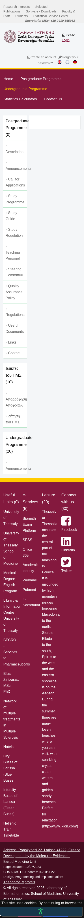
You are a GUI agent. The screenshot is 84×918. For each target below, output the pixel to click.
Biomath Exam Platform (29, 524)
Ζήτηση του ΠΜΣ (13, 419)
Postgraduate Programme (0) (16, 128)
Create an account (41, 57)
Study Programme (15, 199)
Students (21, 16)
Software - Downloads (41, 11)
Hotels (8, 747)
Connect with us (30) (68, 502)
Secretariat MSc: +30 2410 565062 (50, 20)
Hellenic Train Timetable (11, 829)
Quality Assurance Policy (14, 292)
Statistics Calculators (20, 99)
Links (12, 342)
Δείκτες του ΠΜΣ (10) (14, 375)
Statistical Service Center (50, 16)
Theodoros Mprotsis (19, 882)
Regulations (15, 315)
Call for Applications (15, 182)
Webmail (30, 580)
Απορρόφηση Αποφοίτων (16, 402)
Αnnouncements (16, 168)
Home (8, 79)
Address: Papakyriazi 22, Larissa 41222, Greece (41, 850)
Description (15, 152)
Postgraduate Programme (41, 79)
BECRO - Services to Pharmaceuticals (16, 652)
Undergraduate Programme (25, 89)
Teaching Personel (13, 255)
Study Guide (11, 216)
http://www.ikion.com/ (60, 826)
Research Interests (16, 6)
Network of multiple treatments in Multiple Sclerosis (11, 719)
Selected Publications (25, 9)
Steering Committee (14, 272)
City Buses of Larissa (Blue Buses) (10, 768)
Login (65, 40)
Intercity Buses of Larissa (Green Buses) (10, 802)
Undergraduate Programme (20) (16, 444)
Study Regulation (14, 232)
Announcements (16, 468)
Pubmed (29, 590)
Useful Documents (15, 328)
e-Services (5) (30, 502)
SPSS (27, 540)
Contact (14, 353)
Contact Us (53, 99)
